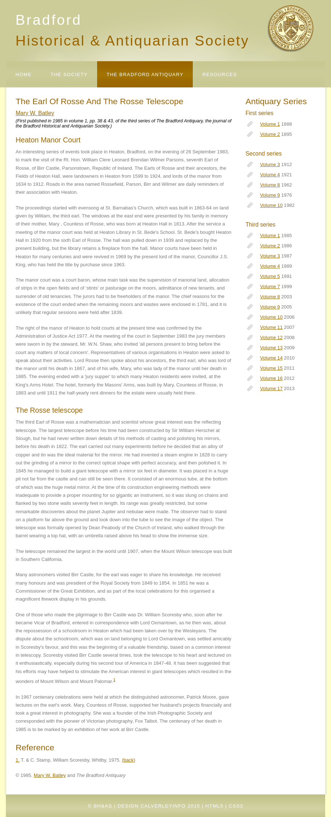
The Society (69, 74)
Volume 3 (270, 164)
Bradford (49, 20)
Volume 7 (270, 286)
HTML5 (215, 806)
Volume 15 (271, 368)
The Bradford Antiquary (145, 74)
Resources (219, 74)
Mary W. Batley (35, 113)
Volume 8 (270, 185)
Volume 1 (270, 124)
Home (24, 74)
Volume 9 (270, 195)
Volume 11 (271, 327)
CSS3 (236, 806)
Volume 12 (271, 337)
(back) (128, 760)
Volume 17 (271, 388)
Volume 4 (270, 174)
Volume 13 (271, 347)
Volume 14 (271, 358)
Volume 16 (271, 378)
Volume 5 (270, 276)
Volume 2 (270, 134)
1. (18, 760)
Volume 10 (271, 205)
